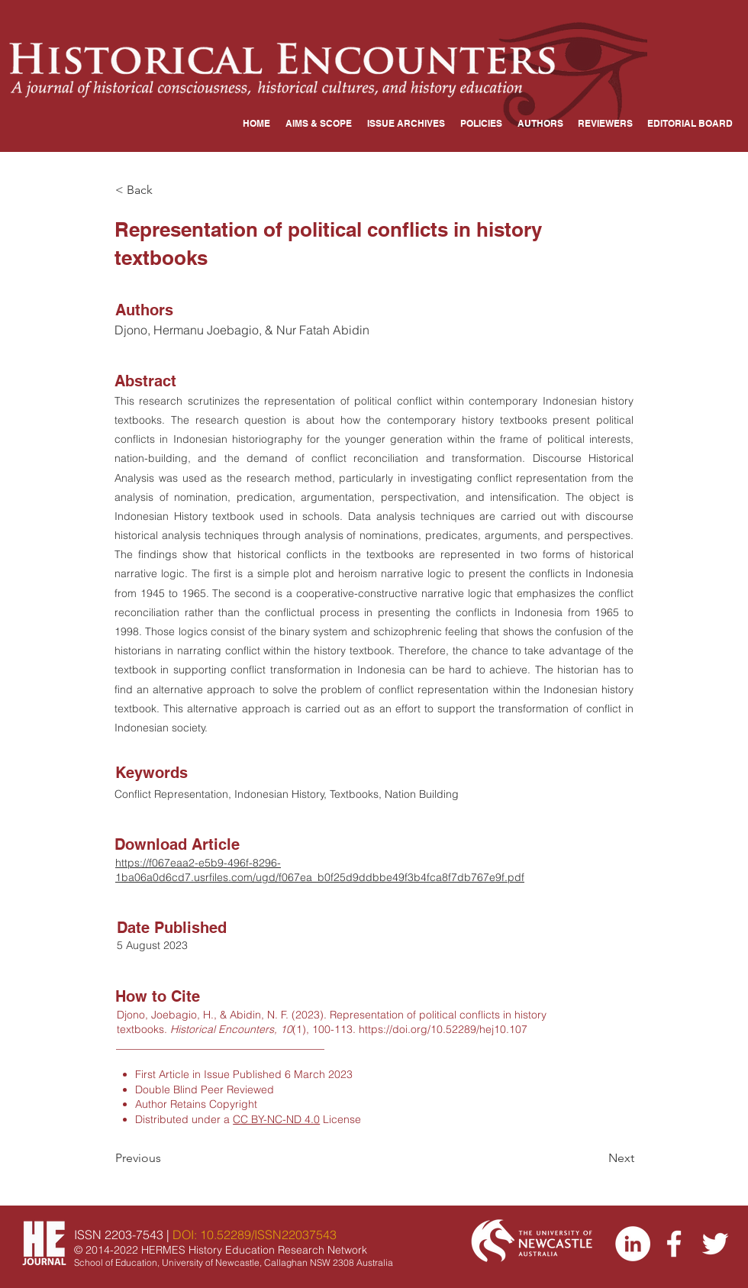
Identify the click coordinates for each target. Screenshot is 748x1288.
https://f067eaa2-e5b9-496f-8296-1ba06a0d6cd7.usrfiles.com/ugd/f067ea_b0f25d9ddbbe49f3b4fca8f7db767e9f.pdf (319, 870)
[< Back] (165, 190)
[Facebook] (674, 1243)
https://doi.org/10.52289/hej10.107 (443, 1029)
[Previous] (165, 1158)
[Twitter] (715, 1243)
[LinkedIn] (632, 1243)
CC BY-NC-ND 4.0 (276, 1119)
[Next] (596, 1158)
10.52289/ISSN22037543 (268, 1234)
